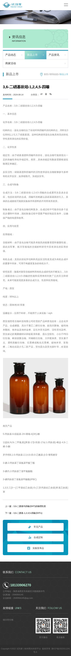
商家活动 (10, 63)
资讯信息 (54, 74)
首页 (46, 74)
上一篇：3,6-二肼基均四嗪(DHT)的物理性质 (25, 506)
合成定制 (35, 537)
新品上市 (32, 54)
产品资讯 (54, 54)
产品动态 (10, 54)
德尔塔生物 (8, 620)
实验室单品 (35, 548)
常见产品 (35, 526)
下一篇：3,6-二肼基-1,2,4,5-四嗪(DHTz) (23, 513)
